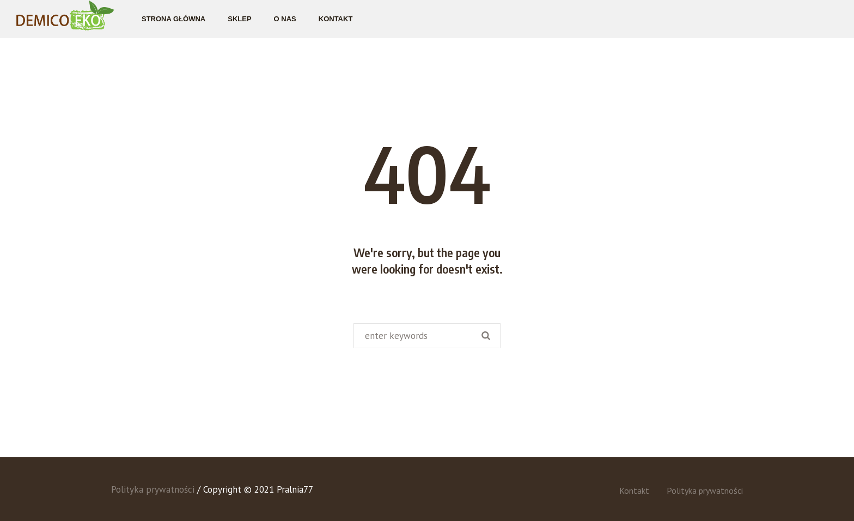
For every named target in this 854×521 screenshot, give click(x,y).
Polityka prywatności (705, 490)
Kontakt (634, 490)
